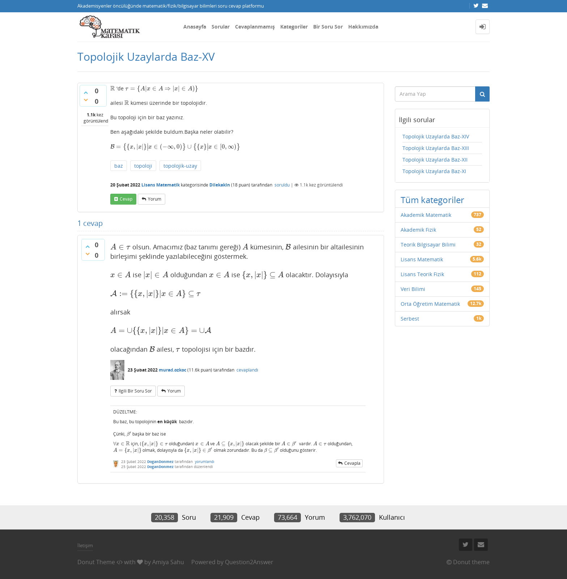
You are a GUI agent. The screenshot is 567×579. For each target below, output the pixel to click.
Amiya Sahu (168, 562)
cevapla (352, 463)
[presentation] (112, 88)
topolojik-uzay (180, 165)
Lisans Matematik (160, 185)
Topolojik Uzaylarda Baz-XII (435, 159)
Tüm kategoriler (432, 200)
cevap (126, 199)
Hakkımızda (363, 26)
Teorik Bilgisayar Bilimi (428, 244)
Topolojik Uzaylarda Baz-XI (434, 171)
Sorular (221, 26)
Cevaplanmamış (255, 26)
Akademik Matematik (426, 214)
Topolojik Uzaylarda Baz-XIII (435, 148)
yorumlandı (204, 461)
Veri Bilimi (413, 289)
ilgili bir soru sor (135, 391)
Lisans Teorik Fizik (422, 274)
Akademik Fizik (418, 229)
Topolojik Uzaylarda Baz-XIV (435, 136)
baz (118, 165)
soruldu (282, 185)
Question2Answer (249, 562)
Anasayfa (194, 26)
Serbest (410, 318)
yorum (154, 199)
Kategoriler (294, 26)
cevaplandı (247, 370)
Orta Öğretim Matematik (430, 303)
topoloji (143, 165)
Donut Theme (96, 562)
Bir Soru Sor (328, 26)
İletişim (85, 545)
